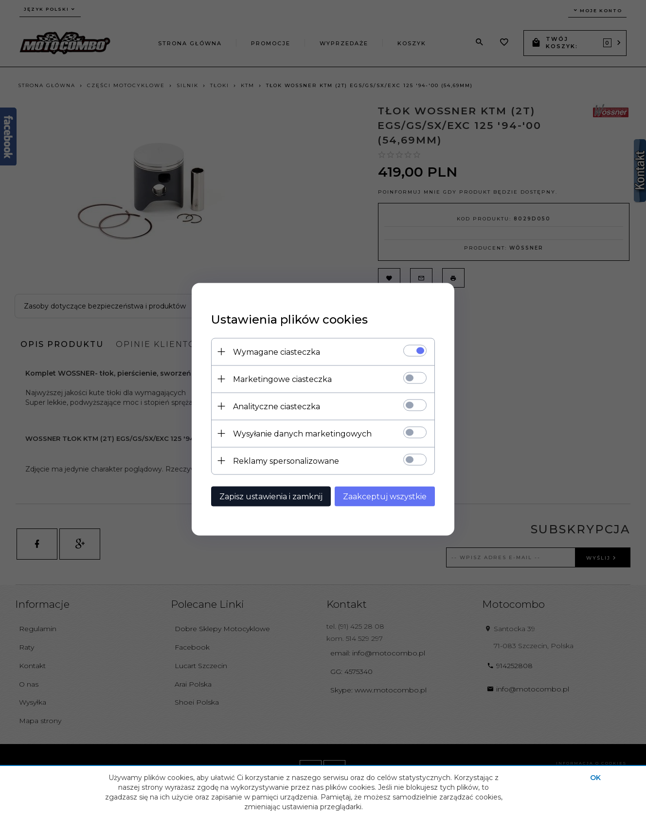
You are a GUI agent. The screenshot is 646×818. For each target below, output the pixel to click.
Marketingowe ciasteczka (282, 378)
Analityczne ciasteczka (276, 406)
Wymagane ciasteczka (276, 351)
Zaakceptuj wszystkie (385, 496)
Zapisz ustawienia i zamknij (271, 496)
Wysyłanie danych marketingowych (302, 433)
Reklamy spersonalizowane (286, 460)
